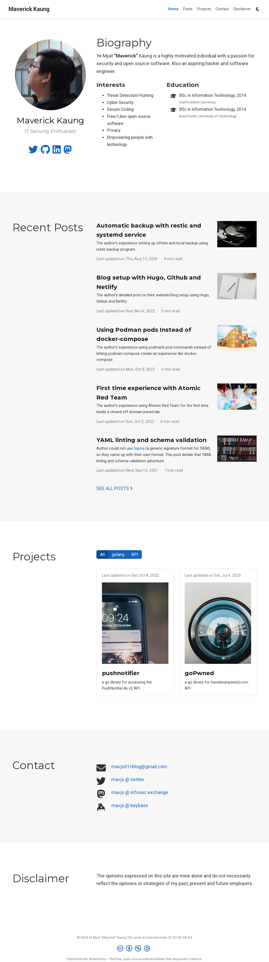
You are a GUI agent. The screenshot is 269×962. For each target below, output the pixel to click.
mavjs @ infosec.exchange (139, 792)
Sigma (139, 448)
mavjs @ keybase (129, 805)
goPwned (199, 673)
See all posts (114, 488)
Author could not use (115, 448)
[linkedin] (57, 151)
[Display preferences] (258, 9)
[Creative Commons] (134, 948)
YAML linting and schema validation (151, 440)
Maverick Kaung (29, 9)
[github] (45, 151)
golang (118, 554)
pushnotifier (120, 673)
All (102, 554)
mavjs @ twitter (127, 779)
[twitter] (33, 151)
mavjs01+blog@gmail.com (139, 766)
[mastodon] (68, 151)
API (134, 554)
